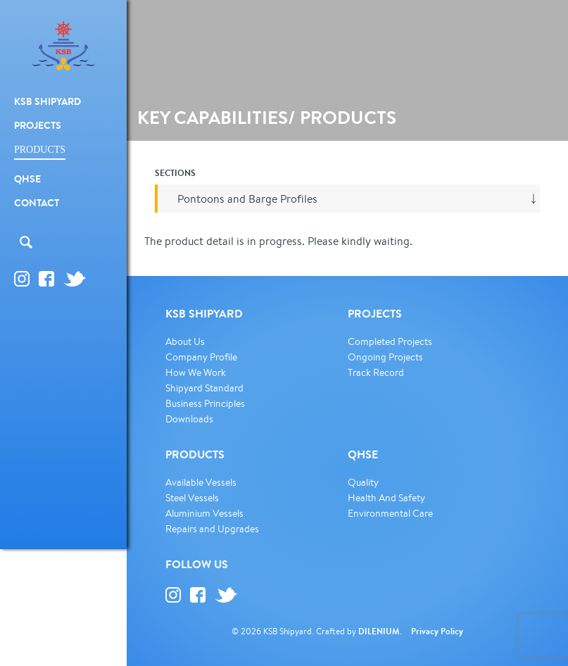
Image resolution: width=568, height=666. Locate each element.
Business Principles (205, 403)
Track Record (376, 372)
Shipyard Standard (204, 388)
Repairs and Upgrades (212, 529)
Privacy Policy (437, 631)
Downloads (189, 419)
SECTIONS (175, 173)
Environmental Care (390, 513)
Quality (363, 482)
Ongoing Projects (385, 357)
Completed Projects (390, 341)
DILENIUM (379, 631)
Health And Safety (386, 498)
